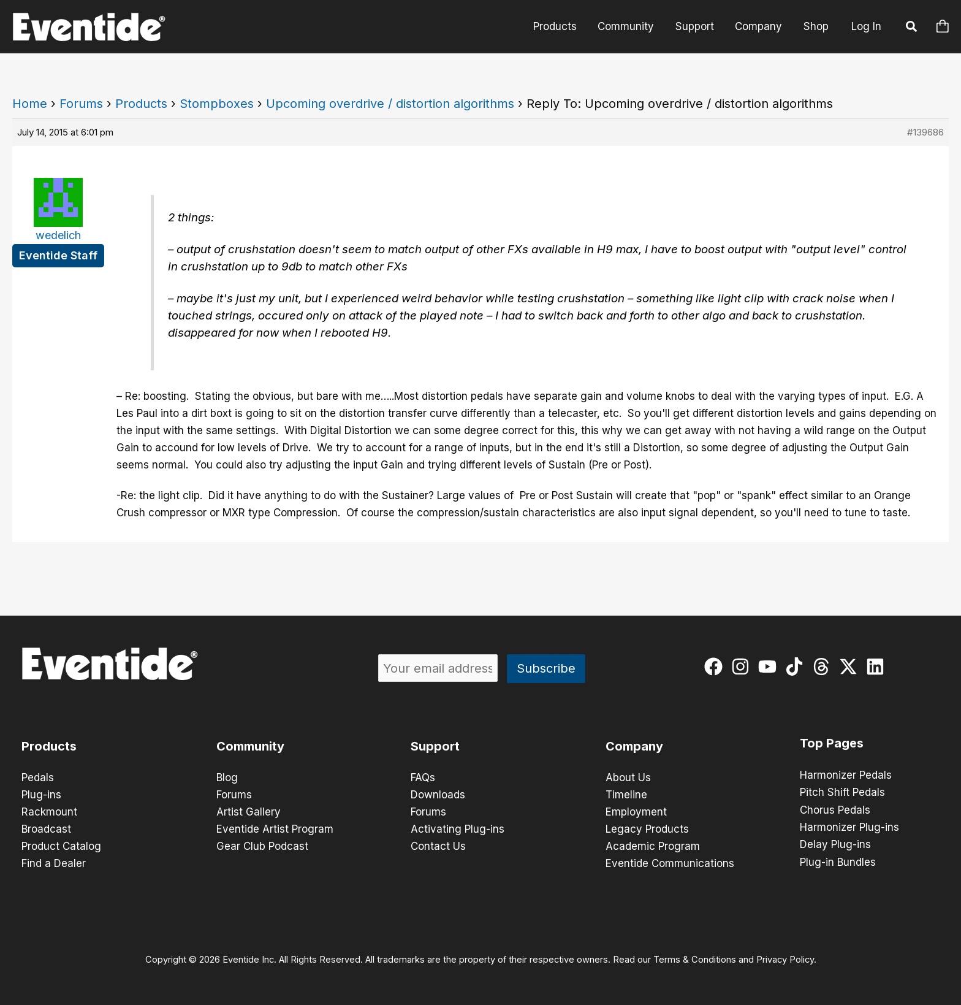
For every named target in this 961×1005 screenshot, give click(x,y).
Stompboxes (217, 103)
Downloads (438, 795)
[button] (912, 28)
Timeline (626, 795)
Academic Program (653, 846)
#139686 (925, 132)
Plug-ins (41, 795)
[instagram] (743, 666)
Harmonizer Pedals (846, 775)
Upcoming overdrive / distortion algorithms (390, 103)
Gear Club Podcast (262, 846)
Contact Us (438, 846)
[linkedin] (878, 666)
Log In (866, 26)
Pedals (37, 777)
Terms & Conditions (694, 959)
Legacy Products (647, 829)
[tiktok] (797, 666)
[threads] (824, 666)
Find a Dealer (53, 863)
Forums (81, 103)
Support (695, 26)
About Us (628, 777)
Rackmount (49, 812)
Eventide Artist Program (274, 829)
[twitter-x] (851, 666)
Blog (227, 777)
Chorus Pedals (835, 809)
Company (759, 26)
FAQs (423, 777)
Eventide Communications (670, 863)
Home (29, 103)
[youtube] (770, 666)
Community (627, 26)
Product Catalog (61, 846)
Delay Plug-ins (835, 844)
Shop (816, 26)
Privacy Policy (785, 959)
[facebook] (716, 666)
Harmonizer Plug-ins (849, 826)
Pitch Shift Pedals (842, 792)
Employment (636, 812)
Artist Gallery (248, 812)
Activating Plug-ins (457, 829)
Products (556, 26)
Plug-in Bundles (838, 861)
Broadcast (46, 829)
